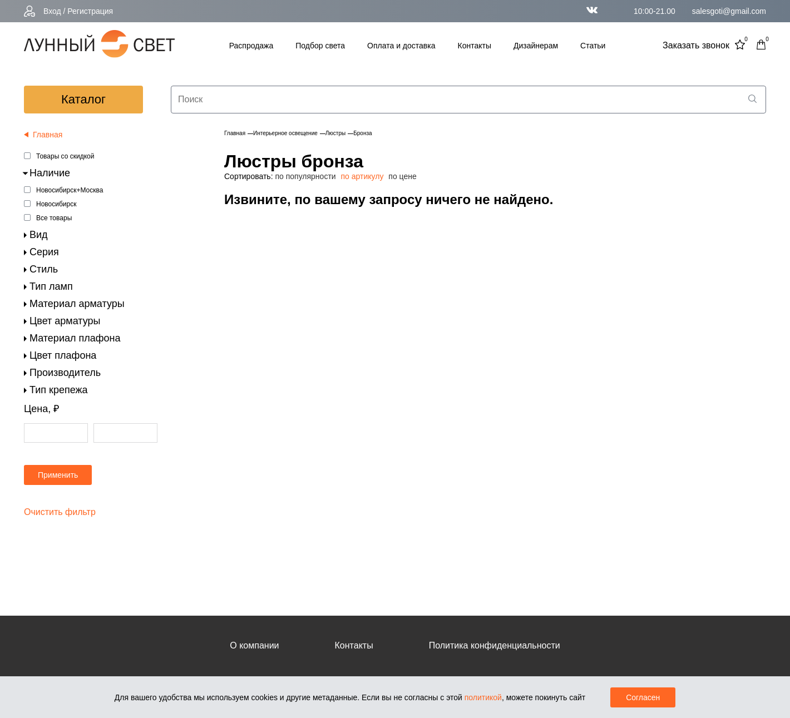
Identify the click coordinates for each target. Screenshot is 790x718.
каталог (83, 99)
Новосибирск (56, 204)
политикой (483, 697)
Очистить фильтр (60, 512)
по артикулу (362, 176)
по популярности (305, 176)
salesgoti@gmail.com (729, 11)
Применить (58, 475)
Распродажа (251, 45)
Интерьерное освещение (285, 133)
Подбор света (320, 45)
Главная (234, 133)
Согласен (643, 697)
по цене (402, 176)
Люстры (335, 133)
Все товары (54, 218)
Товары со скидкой (65, 156)
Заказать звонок (696, 45)
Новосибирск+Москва (69, 190)
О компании (254, 645)
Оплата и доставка (401, 45)
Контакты (474, 45)
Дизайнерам (536, 45)
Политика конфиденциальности (494, 645)
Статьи (592, 45)
